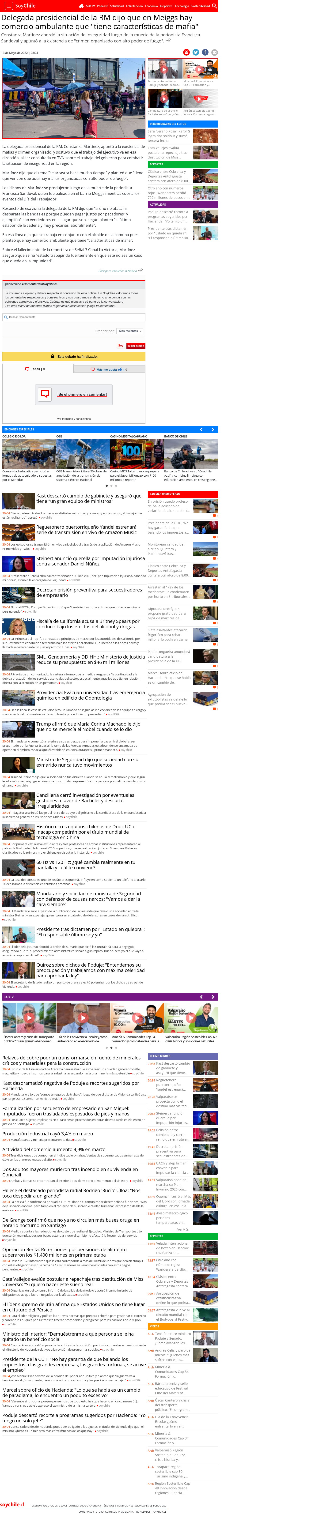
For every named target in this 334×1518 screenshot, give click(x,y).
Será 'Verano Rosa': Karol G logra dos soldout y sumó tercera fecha (169, 136)
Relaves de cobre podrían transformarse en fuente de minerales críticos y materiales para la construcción (71, 1060)
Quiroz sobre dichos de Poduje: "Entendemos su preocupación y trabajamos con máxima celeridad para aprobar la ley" (90, 970)
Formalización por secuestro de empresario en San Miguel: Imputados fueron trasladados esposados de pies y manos (65, 1111)
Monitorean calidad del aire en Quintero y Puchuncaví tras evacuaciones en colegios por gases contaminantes (167, 553)
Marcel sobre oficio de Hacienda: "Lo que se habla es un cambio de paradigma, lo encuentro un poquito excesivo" (169, 682)
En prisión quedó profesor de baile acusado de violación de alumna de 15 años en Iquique (168, 508)
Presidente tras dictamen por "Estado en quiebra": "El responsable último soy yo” (169, 235)
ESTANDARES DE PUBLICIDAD (151, 1505)
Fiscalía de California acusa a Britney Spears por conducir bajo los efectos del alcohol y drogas (88, 624)
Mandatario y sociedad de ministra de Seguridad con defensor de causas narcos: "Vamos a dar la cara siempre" (88, 899)
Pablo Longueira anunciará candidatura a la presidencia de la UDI (169, 656)
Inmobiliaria (126, 1511)
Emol (83, 1511)
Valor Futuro (96, 1511)
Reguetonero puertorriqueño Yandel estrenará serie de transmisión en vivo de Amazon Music (86, 529)
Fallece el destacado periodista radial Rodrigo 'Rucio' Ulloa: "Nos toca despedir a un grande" (71, 1193)
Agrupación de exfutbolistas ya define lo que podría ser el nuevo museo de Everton (167, 701)
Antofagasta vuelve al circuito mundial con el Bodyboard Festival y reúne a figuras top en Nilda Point (173, 1319)
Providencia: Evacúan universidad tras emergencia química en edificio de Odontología (90, 695)
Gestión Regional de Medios (50, 1505)
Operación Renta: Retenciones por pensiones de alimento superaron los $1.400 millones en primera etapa (64, 1252)
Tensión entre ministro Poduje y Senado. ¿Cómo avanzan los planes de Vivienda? (173, 1340)
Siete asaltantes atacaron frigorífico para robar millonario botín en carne (168, 635)
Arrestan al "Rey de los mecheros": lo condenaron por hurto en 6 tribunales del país (168, 594)
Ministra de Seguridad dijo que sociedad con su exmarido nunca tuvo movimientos (87, 762)
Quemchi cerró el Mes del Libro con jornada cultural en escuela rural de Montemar (173, 1203)
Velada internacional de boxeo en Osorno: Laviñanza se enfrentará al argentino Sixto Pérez (173, 1252)
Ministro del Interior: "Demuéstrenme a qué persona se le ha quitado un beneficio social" (68, 1336)
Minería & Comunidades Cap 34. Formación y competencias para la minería (172, 1376)
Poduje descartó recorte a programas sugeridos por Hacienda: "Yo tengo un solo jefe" (168, 219)
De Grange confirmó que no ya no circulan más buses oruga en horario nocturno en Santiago (70, 1222)
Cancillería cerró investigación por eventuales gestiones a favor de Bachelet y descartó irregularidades (85, 800)
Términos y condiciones (118, 1505)
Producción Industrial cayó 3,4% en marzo (47, 1133)
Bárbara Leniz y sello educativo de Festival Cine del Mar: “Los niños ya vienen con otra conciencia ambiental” (171, 1395)
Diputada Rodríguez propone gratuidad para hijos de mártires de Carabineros (167, 615)
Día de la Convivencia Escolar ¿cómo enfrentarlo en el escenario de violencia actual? (172, 1426)
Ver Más (183, 1229)
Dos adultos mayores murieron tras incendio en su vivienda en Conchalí (70, 1172)
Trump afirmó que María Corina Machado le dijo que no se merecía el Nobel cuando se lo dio (88, 726)
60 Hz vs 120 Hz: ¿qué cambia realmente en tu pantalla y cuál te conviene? (85, 865)
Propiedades (143, 1511)
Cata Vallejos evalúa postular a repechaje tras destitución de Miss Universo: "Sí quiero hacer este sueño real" (168, 157)
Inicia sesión (77, 306)
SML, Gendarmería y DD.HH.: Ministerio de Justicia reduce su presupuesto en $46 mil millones (90, 659)
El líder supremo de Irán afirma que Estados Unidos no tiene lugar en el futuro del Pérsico (73, 1307)
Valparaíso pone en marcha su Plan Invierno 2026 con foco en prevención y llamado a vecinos (172, 1189)
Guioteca (111, 1511)
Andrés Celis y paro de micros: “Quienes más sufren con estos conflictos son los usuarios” (172, 1359)
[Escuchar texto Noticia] (140, 270)
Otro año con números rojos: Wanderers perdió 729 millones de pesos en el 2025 (168, 195)
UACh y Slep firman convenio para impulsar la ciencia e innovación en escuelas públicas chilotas (172, 1175)
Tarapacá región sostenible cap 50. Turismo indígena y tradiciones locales (170, 1474)
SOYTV (9, 997)
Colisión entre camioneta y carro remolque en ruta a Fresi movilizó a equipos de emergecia (171, 1142)
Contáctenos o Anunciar (85, 1505)
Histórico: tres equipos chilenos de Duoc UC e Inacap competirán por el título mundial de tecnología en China (85, 831)
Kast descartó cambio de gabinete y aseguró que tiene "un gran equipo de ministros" (88, 498)
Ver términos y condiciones (74, 419)
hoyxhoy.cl (160, 1511)
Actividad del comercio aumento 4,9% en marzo (54, 1149)
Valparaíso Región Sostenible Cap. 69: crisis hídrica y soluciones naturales (171, 1457)
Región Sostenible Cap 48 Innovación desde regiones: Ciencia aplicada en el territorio (172, 1492)
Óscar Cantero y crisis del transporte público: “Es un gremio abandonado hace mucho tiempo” (172, 1409)
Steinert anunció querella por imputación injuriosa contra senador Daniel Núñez (90, 561)
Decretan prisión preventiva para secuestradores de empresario (89, 592)
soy (46, 517)
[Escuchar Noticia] (168, 40)
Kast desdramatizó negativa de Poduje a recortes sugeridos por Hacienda (70, 1086)
